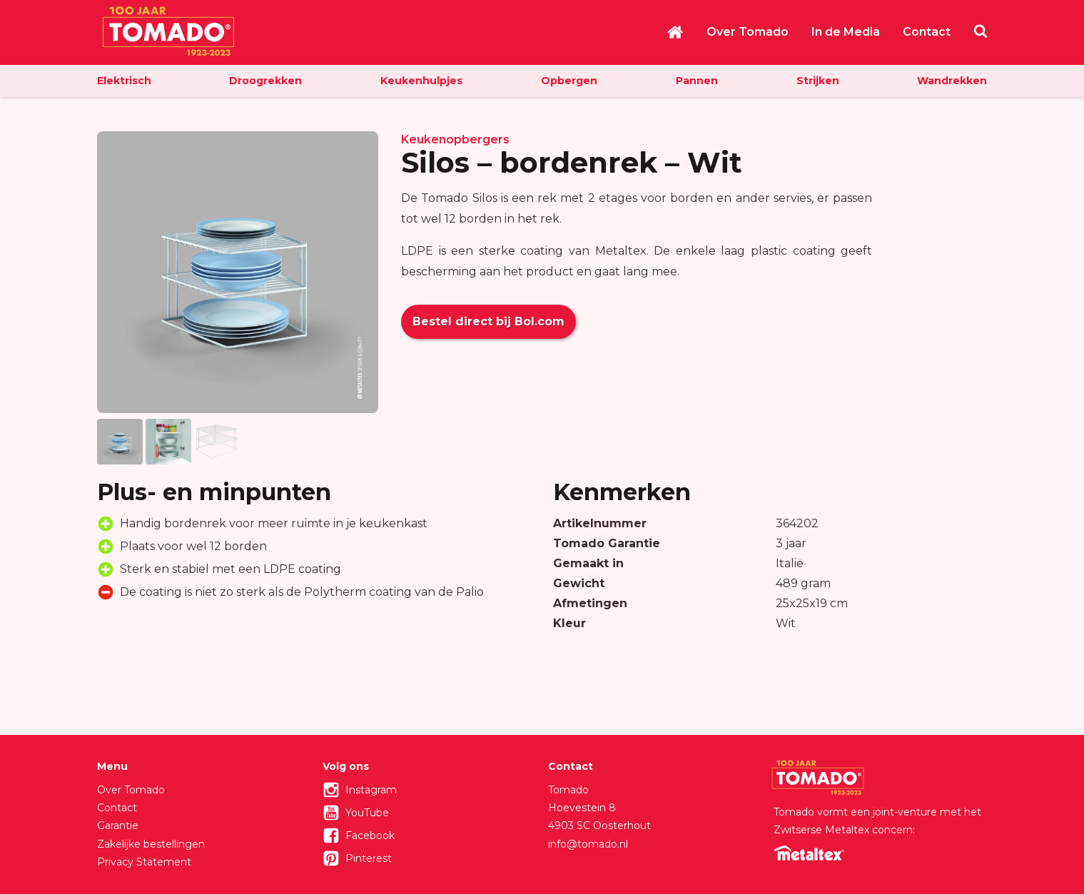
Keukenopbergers (455, 139)
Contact (927, 32)
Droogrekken (265, 80)
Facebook (370, 835)
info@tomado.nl (588, 844)
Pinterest (368, 858)
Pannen (697, 80)
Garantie (117, 825)
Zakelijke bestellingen (151, 844)
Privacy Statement (144, 861)
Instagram (371, 789)
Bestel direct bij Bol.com (488, 321)
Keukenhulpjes (421, 80)
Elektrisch (124, 80)
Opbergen (569, 80)
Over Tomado (747, 32)
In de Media (845, 32)
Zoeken (980, 31)
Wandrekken (952, 80)
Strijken (817, 80)
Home (675, 32)
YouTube (367, 812)
